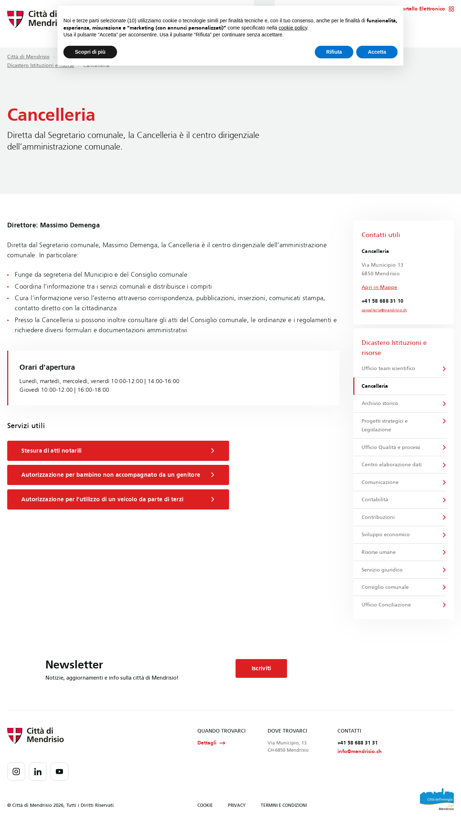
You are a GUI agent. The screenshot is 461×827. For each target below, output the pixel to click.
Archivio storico (380, 404)
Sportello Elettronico (425, 9)
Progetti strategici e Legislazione (385, 426)
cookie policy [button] (293, 28)
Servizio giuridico (382, 572)
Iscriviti (262, 671)
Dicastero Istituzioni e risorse (40, 65)
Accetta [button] (377, 52)
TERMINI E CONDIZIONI (284, 808)
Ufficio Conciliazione (386, 607)
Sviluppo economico (386, 536)
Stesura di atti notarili (119, 450)
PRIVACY (237, 808)
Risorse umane (379, 554)
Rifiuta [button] (334, 52)
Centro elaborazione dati (392, 466)
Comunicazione (380, 483)
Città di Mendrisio (28, 57)
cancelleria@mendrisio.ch (384, 310)
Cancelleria (375, 386)
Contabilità (375, 501)
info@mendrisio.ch (359, 755)
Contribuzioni (378, 519)
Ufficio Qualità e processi (391, 448)
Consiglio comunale (385, 590)
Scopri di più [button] (90, 52)
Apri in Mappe (380, 287)
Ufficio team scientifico (389, 369)
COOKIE (205, 808)
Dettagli (211, 746)
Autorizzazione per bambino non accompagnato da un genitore (119, 475)
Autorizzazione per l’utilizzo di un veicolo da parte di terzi (119, 499)
